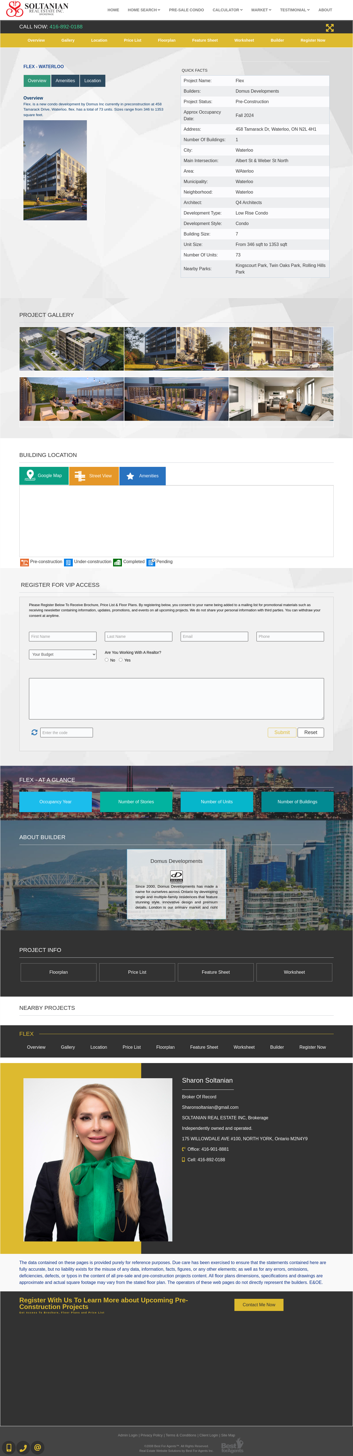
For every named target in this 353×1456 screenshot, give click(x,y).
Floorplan (167, 40)
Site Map (228, 1435)
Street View (92, 476)
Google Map (42, 476)
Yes (127, 660)
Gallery (67, 40)
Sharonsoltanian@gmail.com (210, 1107)
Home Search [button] (144, 10)
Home (113, 10)
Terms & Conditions (181, 1435)
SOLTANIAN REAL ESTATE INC (225, 1117)
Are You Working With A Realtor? (133, 652)
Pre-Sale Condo (186, 10)
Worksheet (244, 40)
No (112, 660)
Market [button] (262, 10)
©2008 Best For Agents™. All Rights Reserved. (176, 1446)
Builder (277, 40)
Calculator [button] (228, 10)
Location (99, 40)
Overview (36, 40)
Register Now (313, 40)
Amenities (65, 80)
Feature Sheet (205, 40)
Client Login (208, 1435)
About (325, 10)
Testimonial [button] (295, 10)
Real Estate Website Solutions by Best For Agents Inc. (176, 1450)
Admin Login (128, 1435)
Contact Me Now (259, 1304)
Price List (132, 40)
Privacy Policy (152, 1435)
